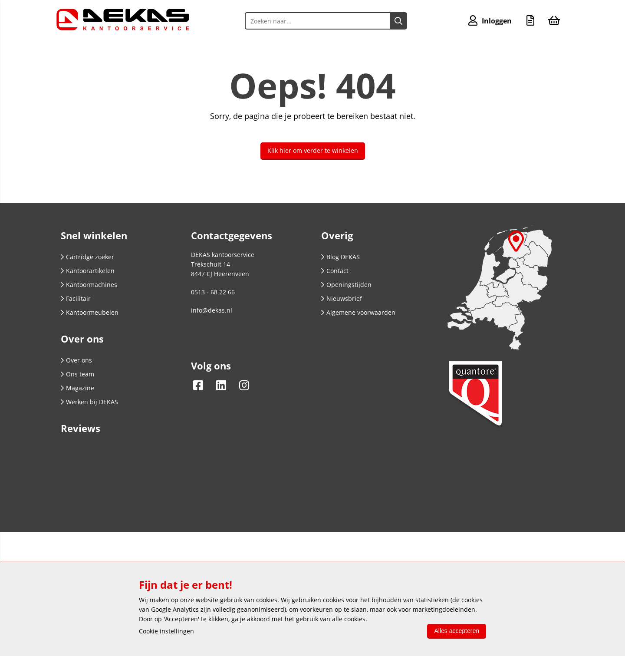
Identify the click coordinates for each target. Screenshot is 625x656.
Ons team (77, 374)
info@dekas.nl (211, 310)
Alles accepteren (456, 630)
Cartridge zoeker (87, 257)
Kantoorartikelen (88, 271)
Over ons (76, 360)
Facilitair (76, 298)
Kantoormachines (89, 284)
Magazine (77, 388)
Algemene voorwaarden (358, 312)
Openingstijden (346, 284)
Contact (335, 271)
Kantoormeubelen (89, 312)
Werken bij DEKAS (89, 402)
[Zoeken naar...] (398, 21)
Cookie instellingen (166, 631)
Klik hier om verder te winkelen (312, 150)
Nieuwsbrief (341, 298)
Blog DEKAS (340, 257)
